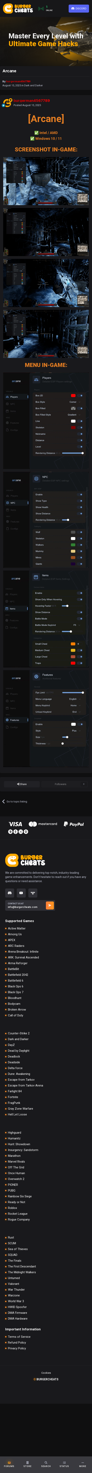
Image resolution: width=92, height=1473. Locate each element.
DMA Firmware (17, 1312)
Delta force (15, 1068)
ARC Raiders (16, 945)
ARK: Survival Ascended (23, 957)
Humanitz (14, 1138)
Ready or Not (16, 1202)
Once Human (16, 1173)
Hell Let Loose (17, 1114)
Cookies (46, 1372)
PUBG (11, 1190)
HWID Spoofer (17, 1307)
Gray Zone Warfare (20, 1108)
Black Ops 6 (15, 986)
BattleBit (13, 969)
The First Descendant (22, 1266)
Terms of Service (19, 1336)
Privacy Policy (17, 1348)
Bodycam (14, 1003)
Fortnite (13, 1097)
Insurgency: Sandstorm (23, 1150)
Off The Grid (16, 1167)
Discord (79, 8)
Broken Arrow (17, 1009)
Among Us (15, 934)
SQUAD (12, 1254)
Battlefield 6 (15, 980)
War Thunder (16, 1289)
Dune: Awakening (19, 1073)
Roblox (12, 1208)
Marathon (14, 1155)
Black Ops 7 (15, 992)
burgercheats (46, 1379)
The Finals (14, 1260)
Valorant (13, 1283)
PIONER (13, 1184)
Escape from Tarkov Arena (25, 1085)
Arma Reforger (18, 963)
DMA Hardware (18, 1318)
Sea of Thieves (18, 1249)
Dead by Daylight (18, 1050)
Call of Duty (15, 1015)
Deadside (14, 1062)
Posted (27, 105)
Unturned (14, 1278)
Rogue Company (19, 1219)
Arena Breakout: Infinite (23, 951)
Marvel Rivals (16, 1161)
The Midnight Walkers (22, 1272)
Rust (11, 1237)
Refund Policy (17, 1342)
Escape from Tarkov (21, 1079)
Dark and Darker (33, 85)
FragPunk (14, 1102)
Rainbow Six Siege (20, 1196)
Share (22, 784)
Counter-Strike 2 (19, 1033)
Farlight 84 (15, 1091)
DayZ (11, 1045)
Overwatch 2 (16, 1179)
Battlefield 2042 (18, 974)
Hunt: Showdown (19, 1144)
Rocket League (18, 1213)
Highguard (14, 1132)
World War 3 (16, 1301)
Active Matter (17, 928)
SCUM (12, 1243)
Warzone (14, 1295)
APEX (11, 940)
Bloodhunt (14, 998)
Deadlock (14, 1056)
